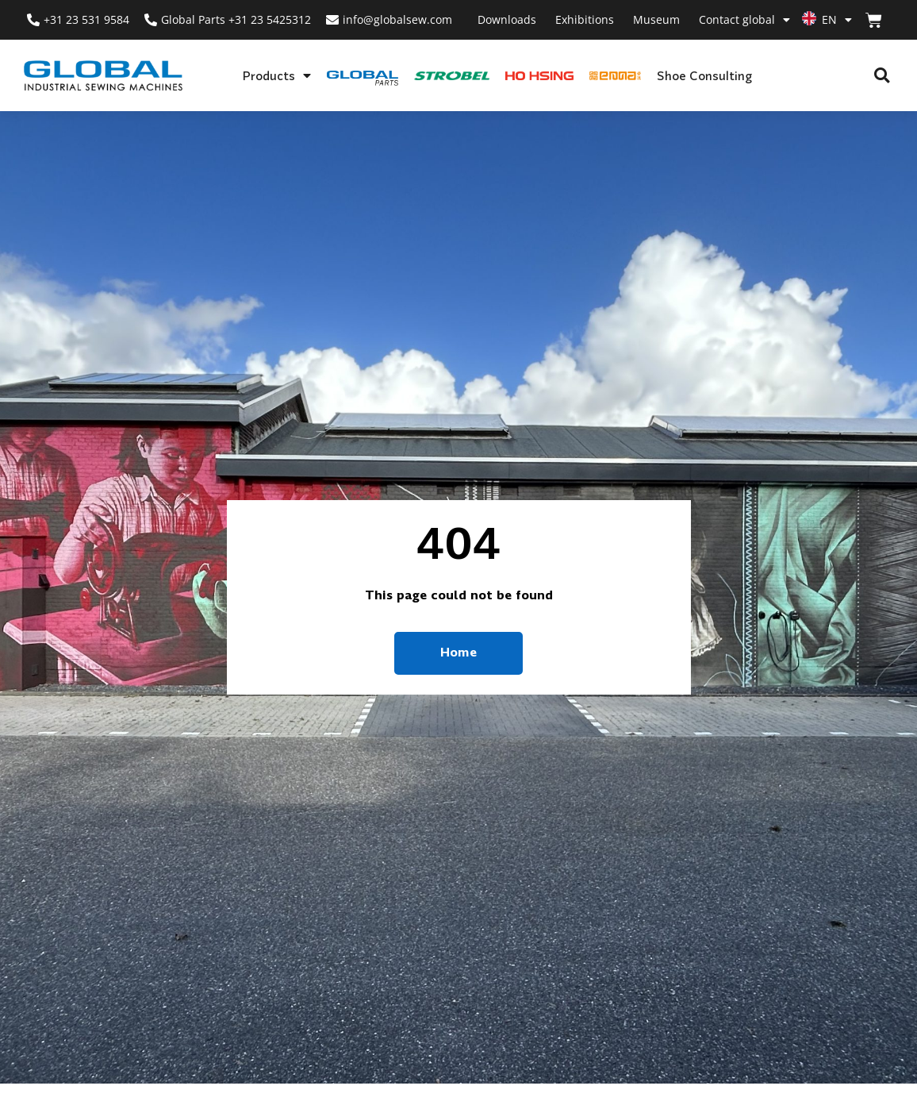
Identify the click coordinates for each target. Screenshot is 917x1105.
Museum (656, 19)
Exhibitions (584, 19)
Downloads (507, 19)
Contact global (744, 19)
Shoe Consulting (704, 75)
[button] (882, 76)
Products (276, 75)
